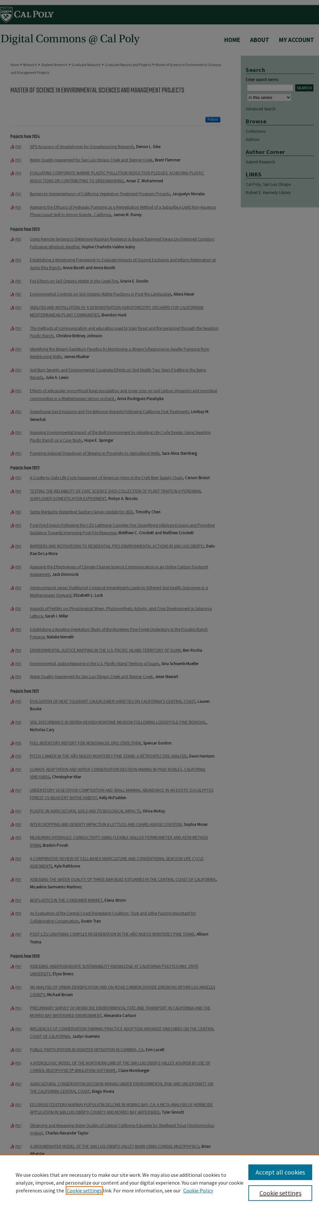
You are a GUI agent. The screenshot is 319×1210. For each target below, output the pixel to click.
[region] (159, 1182)
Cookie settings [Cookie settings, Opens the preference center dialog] (280, 1193)
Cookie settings (84, 1190)
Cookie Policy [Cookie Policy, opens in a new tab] (198, 1190)
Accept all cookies (280, 1172)
